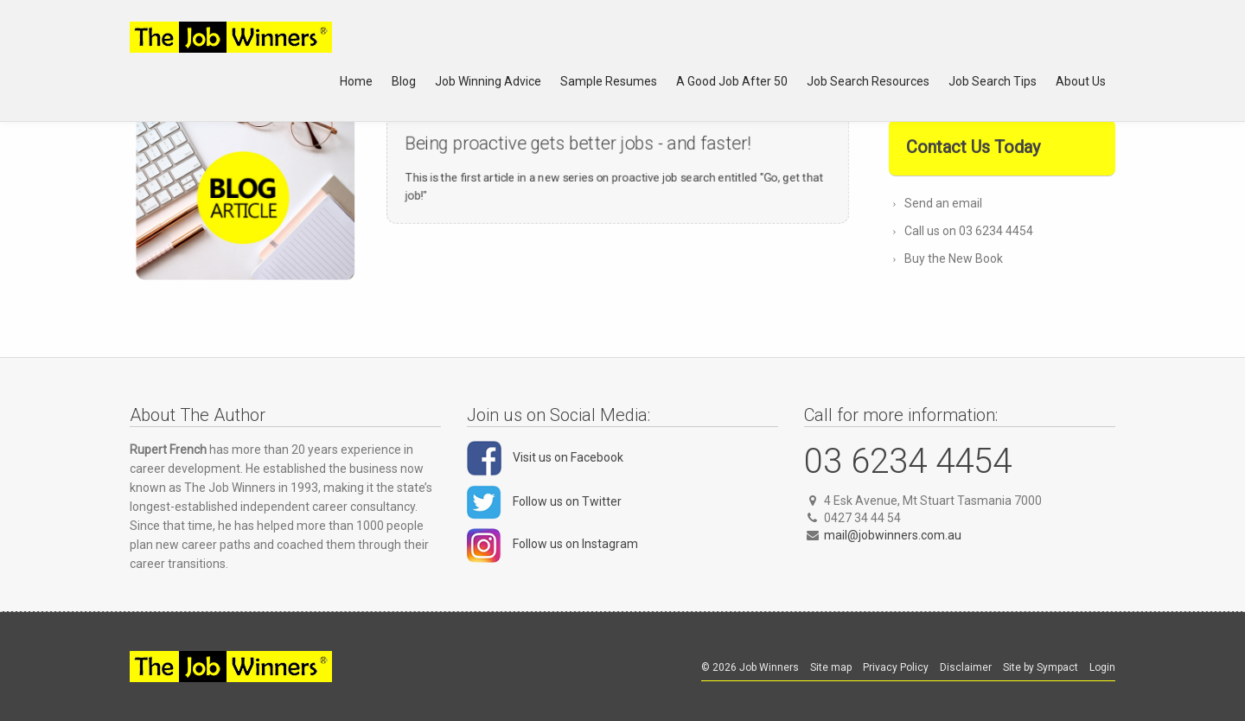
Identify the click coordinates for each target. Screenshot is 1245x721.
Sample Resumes (608, 81)
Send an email (943, 203)
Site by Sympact (1040, 667)
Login (1102, 667)
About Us (1081, 81)
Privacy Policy (896, 667)
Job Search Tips (992, 81)
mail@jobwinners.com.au (892, 535)
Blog (404, 81)
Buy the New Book (953, 258)
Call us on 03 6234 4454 (968, 231)
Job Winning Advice (488, 81)
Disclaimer (966, 667)
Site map (831, 667)
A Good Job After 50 (732, 81)
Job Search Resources (868, 81)
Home (356, 81)
